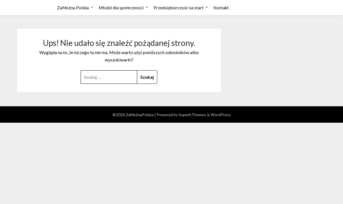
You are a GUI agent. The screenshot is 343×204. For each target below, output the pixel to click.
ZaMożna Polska (73, 7)
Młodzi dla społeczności (121, 7)
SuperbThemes (192, 114)
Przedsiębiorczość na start (179, 7)
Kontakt (221, 7)
